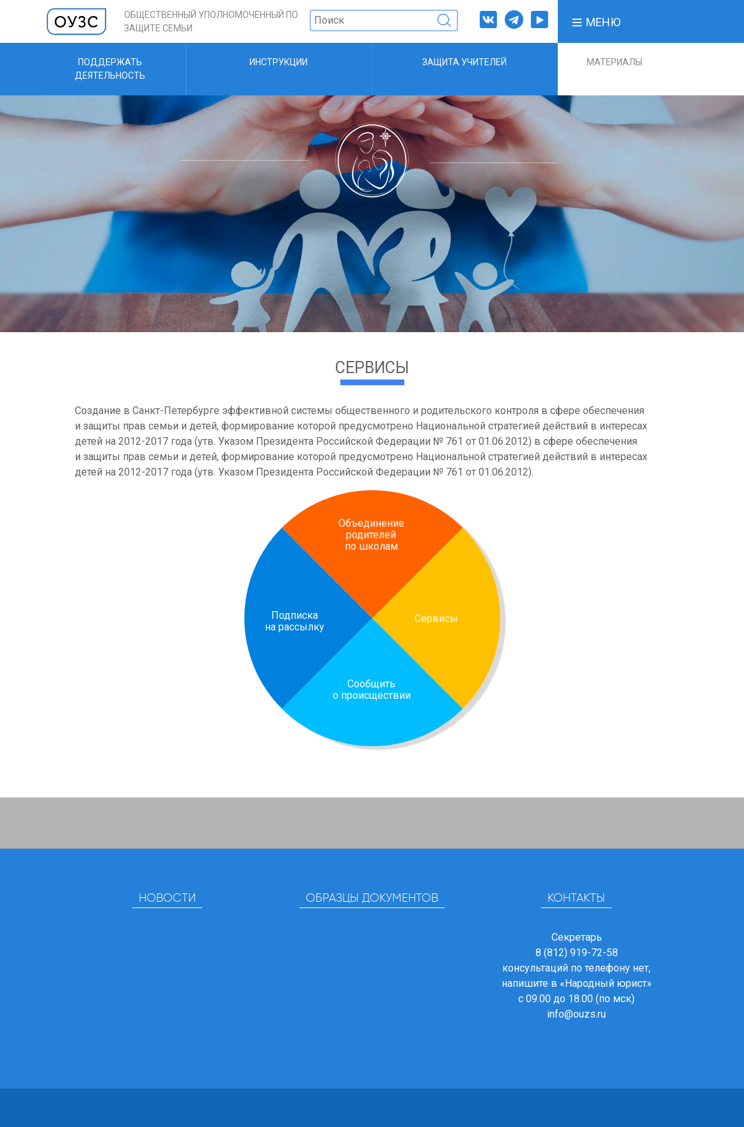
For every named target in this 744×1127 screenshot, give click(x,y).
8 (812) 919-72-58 (576, 953)
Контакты (576, 898)
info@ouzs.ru (576, 1014)
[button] (596, 21)
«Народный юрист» (606, 983)
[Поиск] (384, 20)
